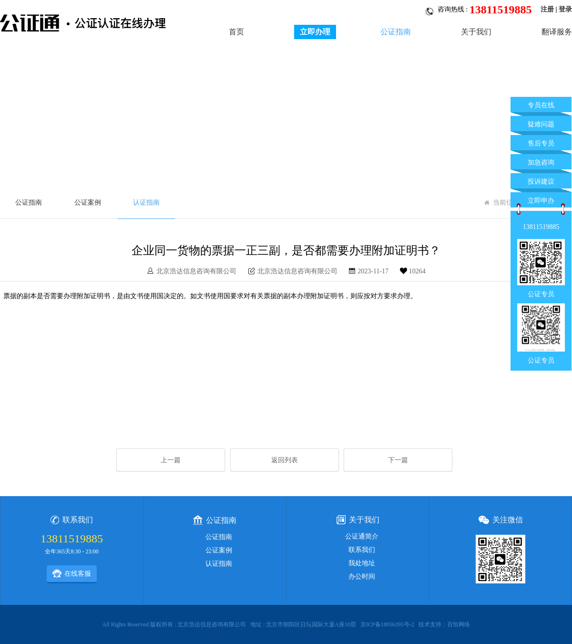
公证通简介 (361, 536)
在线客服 (71, 573)
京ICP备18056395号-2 (387, 624)
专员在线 (541, 105)
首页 (236, 32)
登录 (565, 9)
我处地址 (361, 563)
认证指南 (146, 202)
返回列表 (284, 460)
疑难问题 (541, 124)
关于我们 (476, 32)
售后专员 (541, 143)
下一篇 (398, 460)
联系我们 (361, 549)
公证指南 (395, 32)
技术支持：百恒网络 (444, 624)
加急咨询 (541, 162)
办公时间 (361, 576)
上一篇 (171, 460)
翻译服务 (556, 32)
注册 (547, 9)
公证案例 (87, 202)
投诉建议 (541, 181)
